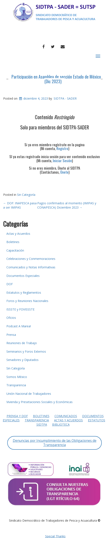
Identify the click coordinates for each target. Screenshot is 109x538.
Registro (62, 148)
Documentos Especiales (23, 276)
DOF (9, 284)
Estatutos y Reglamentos (23, 292)
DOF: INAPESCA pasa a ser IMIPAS (20, 205)
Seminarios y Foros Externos (26, 351)
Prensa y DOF (17, 416)
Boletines (12, 242)
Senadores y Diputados (22, 360)
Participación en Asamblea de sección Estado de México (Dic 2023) (56, 78)
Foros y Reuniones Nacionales (27, 301)
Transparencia (16, 385)
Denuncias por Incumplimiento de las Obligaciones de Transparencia (54, 442)
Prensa (11, 335)
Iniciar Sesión (62, 160)
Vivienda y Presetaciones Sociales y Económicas (39, 402)
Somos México (16, 377)
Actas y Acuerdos (18, 234)
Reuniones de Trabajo (21, 343)
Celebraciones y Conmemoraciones (30, 259)
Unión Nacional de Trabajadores (28, 394)
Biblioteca (61, 424)
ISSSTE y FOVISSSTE (20, 309)
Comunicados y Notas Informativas (30, 267)
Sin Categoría (26, 195)
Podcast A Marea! (18, 326)
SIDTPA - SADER (65, 98)
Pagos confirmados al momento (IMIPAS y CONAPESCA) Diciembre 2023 (66, 205)
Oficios (11, 318)
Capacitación (15, 250)
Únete (64, 172)
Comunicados (65, 416)
